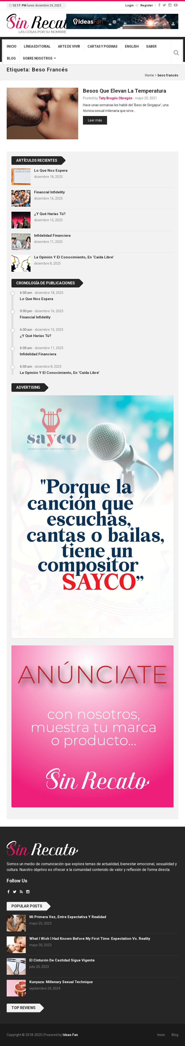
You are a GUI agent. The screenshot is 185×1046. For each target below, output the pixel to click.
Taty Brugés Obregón (115, 98)
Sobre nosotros (37, 58)
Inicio (11, 46)
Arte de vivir (69, 46)
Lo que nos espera (50, 170)
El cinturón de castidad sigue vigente (62, 960)
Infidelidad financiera (52, 235)
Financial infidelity (49, 192)
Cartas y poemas (102, 46)
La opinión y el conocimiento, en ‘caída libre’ (74, 257)
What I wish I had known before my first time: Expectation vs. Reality (89, 938)
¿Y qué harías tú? (50, 214)
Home (149, 75)
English (132, 46)
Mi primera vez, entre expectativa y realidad (67, 917)
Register (146, 5)
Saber (151, 46)
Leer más (95, 120)
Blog (11, 58)
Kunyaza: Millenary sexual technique (61, 982)
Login (129, 5)
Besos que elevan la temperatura (124, 91)
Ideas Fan (70, 1035)
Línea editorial (37, 46)
